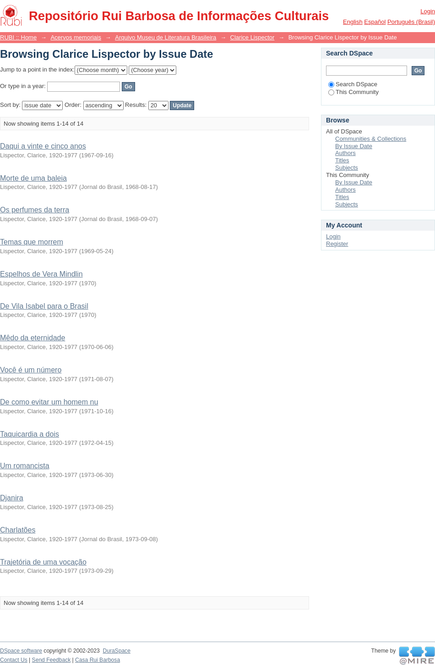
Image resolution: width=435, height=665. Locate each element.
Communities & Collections (370, 138)
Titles (342, 160)
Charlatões (17, 530)
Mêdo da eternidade (32, 338)
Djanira (11, 498)
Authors (345, 153)
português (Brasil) (411, 21)
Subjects (346, 167)
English (353, 21)
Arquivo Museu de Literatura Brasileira (165, 37)
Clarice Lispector (252, 37)
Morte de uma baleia (33, 178)
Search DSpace (352, 84)
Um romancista (24, 466)
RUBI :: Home (18, 37)
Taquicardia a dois (29, 434)
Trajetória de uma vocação (43, 562)
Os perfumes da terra (34, 210)
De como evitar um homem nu (49, 402)
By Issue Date (353, 146)
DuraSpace (116, 651)
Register (337, 243)
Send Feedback (51, 660)
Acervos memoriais (75, 37)
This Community (353, 92)
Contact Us (13, 660)
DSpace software (21, 651)
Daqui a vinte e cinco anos (43, 146)
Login (427, 11)
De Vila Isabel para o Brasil (44, 306)
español (375, 21)
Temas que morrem (31, 242)
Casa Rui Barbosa (97, 660)
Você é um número (30, 370)
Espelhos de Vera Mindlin (41, 274)
